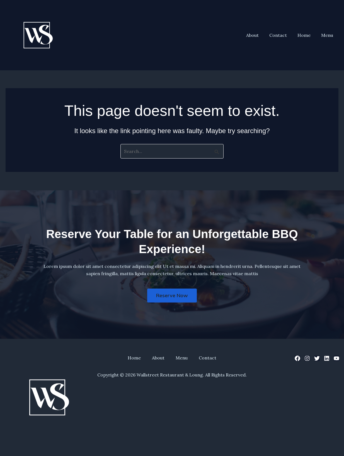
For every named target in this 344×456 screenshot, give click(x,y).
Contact (282, 35)
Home (306, 35)
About (258, 35)
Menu (328, 35)
